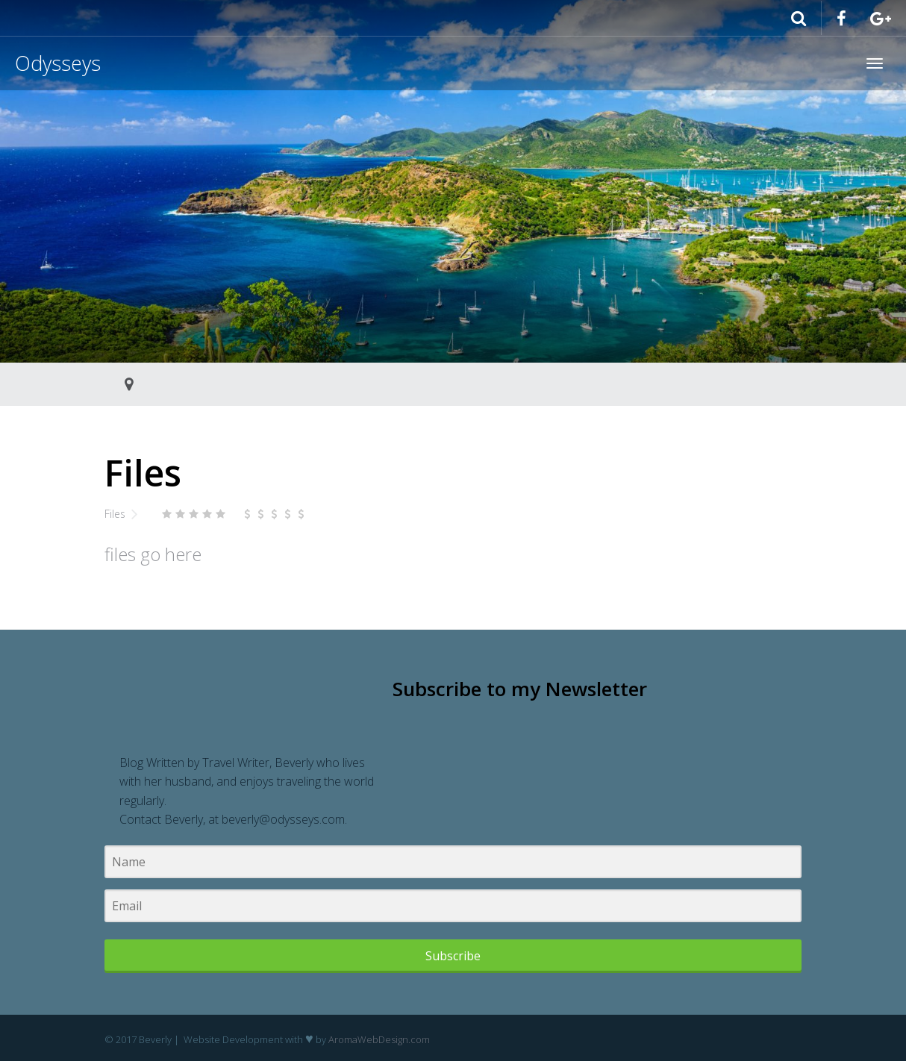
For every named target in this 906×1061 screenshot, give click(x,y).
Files (114, 514)
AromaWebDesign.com (379, 1039)
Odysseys (58, 63)
